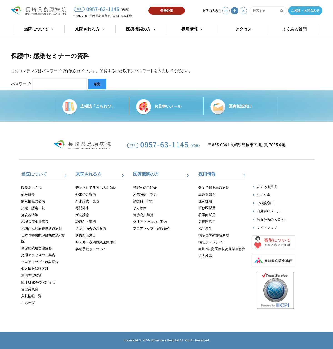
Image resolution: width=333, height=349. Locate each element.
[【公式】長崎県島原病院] (40, 10)
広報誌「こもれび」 (97, 106)
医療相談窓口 (240, 106)
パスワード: (49, 84)
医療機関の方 (141, 29)
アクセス (243, 29)
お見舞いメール (167, 106)
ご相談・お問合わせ (305, 10)
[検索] (263, 10)
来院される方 (90, 29)
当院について (39, 29)
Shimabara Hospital (165, 340)
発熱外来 (166, 10)
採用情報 (192, 29)
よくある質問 (294, 29)
